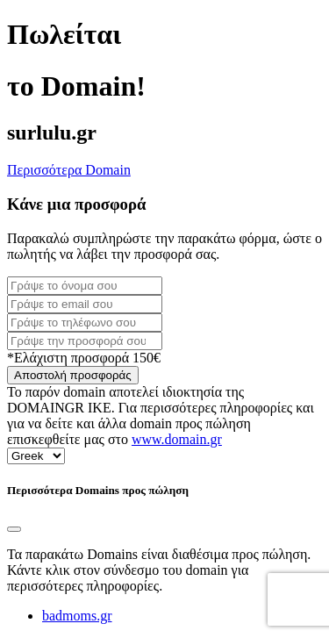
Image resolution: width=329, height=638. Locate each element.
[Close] (14, 529)
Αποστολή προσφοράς (73, 375)
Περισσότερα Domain (69, 169)
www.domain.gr (177, 439)
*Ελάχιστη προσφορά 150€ (84, 357)
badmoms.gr (77, 615)
